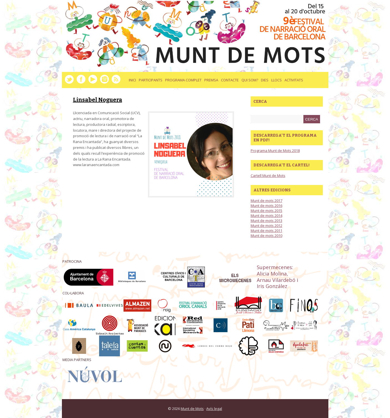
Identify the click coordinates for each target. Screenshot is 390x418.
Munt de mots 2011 (266, 230)
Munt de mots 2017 (266, 200)
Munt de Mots (192, 408)
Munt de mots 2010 (266, 235)
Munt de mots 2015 (266, 210)
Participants (150, 79)
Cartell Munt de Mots (268, 175)
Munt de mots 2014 (266, 215)
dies (264, 79)
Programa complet (183, 79)
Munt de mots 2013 (266, 220)
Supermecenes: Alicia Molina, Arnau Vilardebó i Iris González (277, 276)
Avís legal (214, 408)
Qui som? (249, 79)
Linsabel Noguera (97, 99)
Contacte (230, 79)
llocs (276, 79)
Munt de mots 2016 (266, 205)
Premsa (211, 79)
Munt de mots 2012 (266, 225)
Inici (132, 79)
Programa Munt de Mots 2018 (275, 150)
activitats (294, 79)
